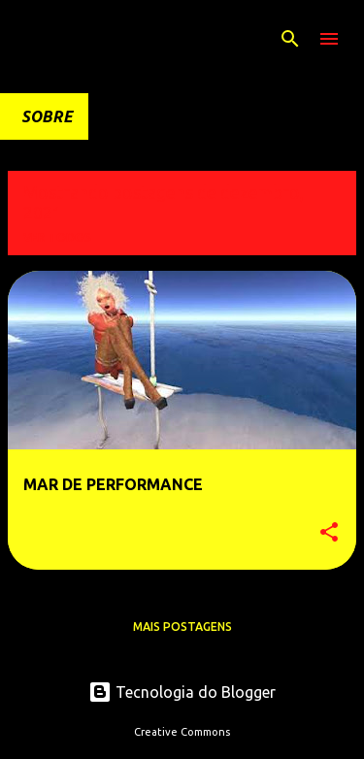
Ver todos (57, 237)
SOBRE (47, 116)
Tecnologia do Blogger (182, 692)
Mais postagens (182, 626)
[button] (329, 533)
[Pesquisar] (290, 39)
